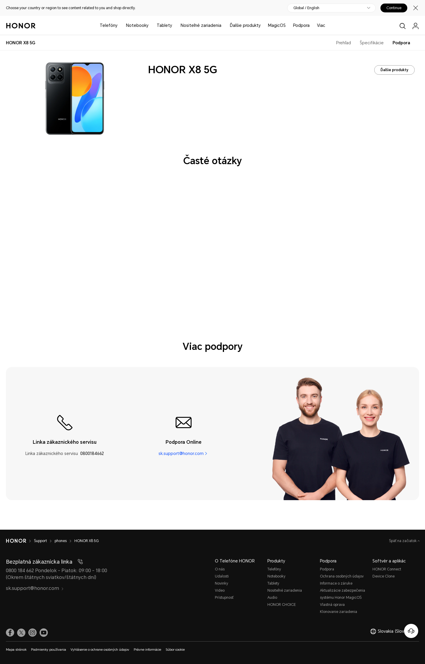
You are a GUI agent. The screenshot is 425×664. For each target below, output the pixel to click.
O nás (220, 569)
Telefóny (108, 25)
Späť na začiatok (403, 541)
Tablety (164, 25)
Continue (393, 8)
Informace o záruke (336, 583)
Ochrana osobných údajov (342, 576)
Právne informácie (147, 650)
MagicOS (277, 25)
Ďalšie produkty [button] (245, 25)
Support (40, 541)
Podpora (301, 25)
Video (220, 590)
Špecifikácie (372, 42)
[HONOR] (16, 541)
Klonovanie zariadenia (338, 612)
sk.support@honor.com (181, 453)
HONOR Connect (386, 569)
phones (61, 541)
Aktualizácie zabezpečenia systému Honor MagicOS (342, 594)
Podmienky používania (48, 650)
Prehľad (343, 42)
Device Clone (383, 576)
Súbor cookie (175, 650)
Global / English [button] (306, 8)
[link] (10, 632)
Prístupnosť (224, 598)
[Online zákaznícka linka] (411, 631)
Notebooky (137, 25)
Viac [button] (321, 25)
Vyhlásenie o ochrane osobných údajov (100, 650)
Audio (272, 598)
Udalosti (222, 576)
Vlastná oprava (332, 605)
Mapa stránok (16, 650)
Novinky (221, 583)
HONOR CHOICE (281, 605)
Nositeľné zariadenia (201, 25)
